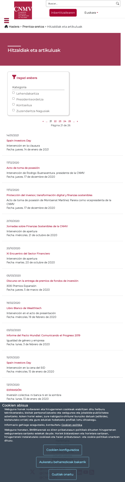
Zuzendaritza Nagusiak (33, 111)
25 (69, 121)
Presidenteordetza (29, 99)
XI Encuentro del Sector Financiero (28, 253)
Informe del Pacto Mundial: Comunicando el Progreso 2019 (43, 335)
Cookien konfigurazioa (62, 450)
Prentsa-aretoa (33, 26)
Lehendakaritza (27, 93)
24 (64, 121)
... (46, 121)
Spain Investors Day (19, 140)
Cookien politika (71, 424)
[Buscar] (117, 3)
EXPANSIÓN (14, 390)
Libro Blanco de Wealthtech (24, 308)
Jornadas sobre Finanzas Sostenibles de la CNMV (37, 226)
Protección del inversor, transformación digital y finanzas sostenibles (49, 195)
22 (55, 121)
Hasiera (14, 26)
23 (60, 121)
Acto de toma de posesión (23, 167)
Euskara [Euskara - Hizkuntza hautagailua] (90, 12)
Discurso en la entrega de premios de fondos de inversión (42, 280)
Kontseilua (24, 105)
